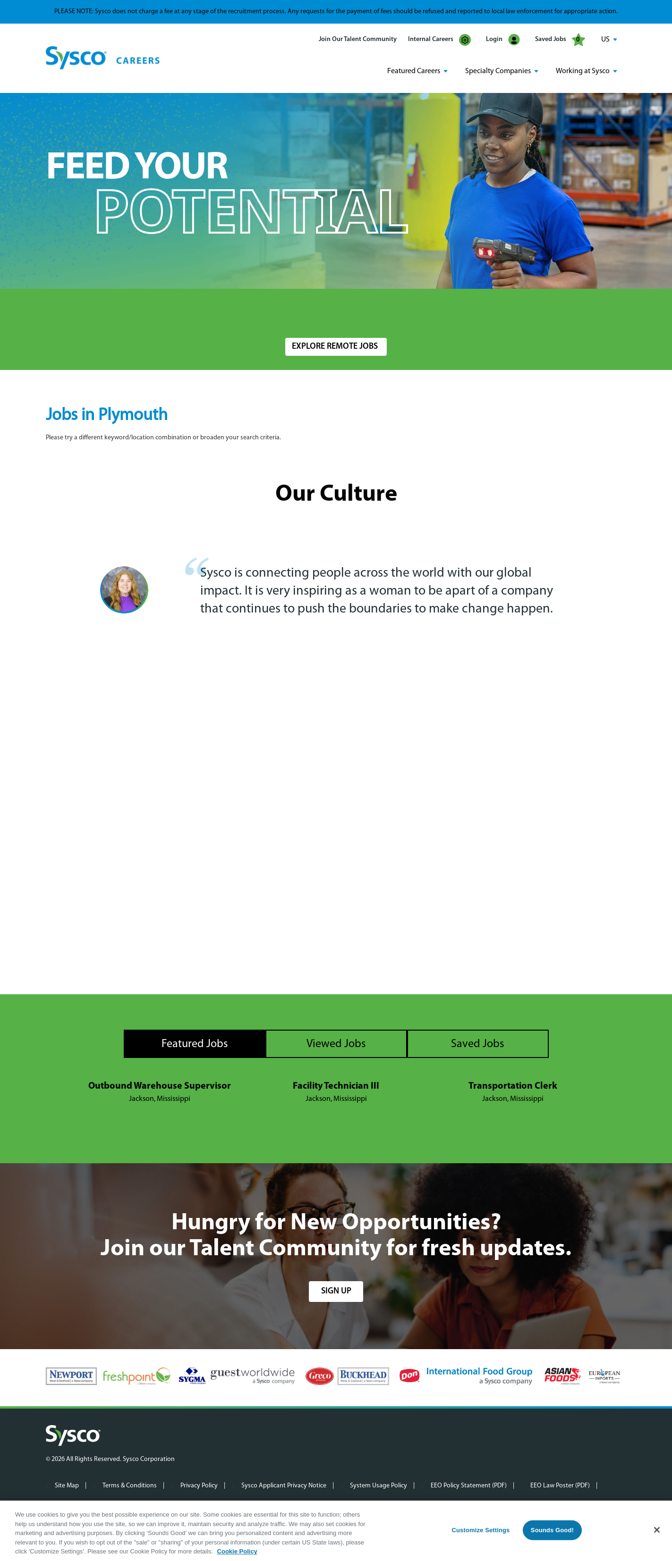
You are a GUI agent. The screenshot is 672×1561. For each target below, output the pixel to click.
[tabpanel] (336, 1093)
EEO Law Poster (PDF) (560, 1485)
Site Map (67, 1485)
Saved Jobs (560, 39)
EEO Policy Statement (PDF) (469, 1485)
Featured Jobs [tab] (195, 1044)
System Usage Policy (378, 1485)
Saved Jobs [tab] (477, 1044)
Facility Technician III (336, 1086)
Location (297, 309)
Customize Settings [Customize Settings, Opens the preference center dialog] (480, 1530)
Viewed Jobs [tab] (336, 1044)
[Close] (656, 1529)
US (605, 39)
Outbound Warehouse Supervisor (159, 1086)
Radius (457, 309)
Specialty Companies (498, 71)
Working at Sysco (583, 71)
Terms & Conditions (129, 1485)
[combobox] (356, 314)
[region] (336, 1531)
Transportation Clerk (512, 1086)
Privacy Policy (199, 1485)
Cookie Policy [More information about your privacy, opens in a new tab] (237, 1551)
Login (503, 40)
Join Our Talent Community (358, 39)
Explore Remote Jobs (335, 346)
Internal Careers (439, 40)
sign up (336, 1291)
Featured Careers (413, 71)
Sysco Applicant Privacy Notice (283, 1485)
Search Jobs (570, 314)
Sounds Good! (552, 1530)
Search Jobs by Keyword (90, 309)
